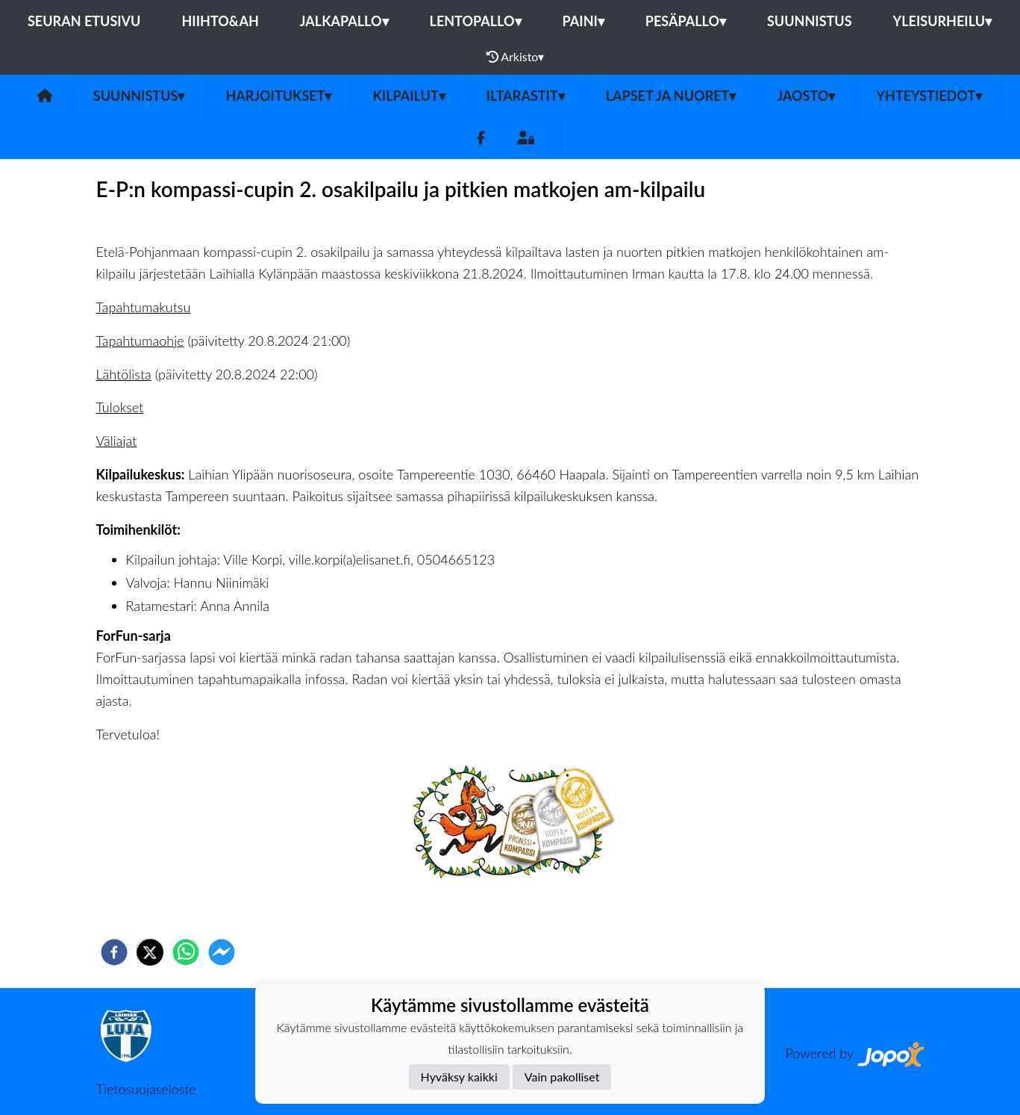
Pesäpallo (685, 21)
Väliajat (116, 440)
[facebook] (114, 952)
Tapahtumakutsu (143, 307)
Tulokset (120, 407)
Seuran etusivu (84, 21)
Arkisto (515, 57)
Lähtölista (123, 374)
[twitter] (150, 952)
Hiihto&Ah (219, 21)
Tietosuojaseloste (146, 1089)
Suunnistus (809, 21)
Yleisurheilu (942, 21)
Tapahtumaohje (140, 340)
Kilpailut (408, 95)
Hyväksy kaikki (459, 1076)
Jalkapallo (344, 21)
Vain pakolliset (562, 1076)
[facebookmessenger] (221, 952)
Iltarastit (525, 95)
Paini (583, 21)
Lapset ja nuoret (671, 95)
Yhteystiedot (929, 95)
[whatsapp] (185, 952)
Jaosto (806, 95)
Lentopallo (476, 21)
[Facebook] (481, 138)
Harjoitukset (278, 95)
